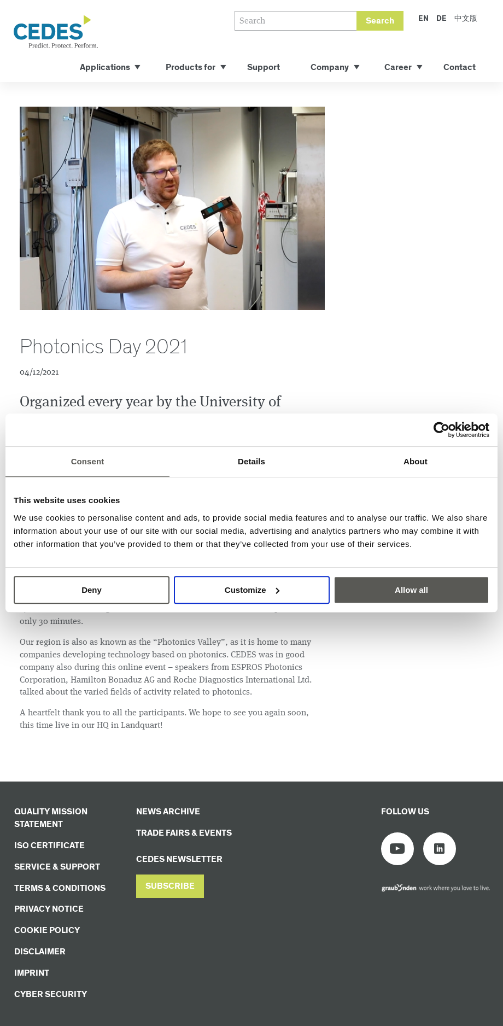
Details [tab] (251, 461)
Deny (91, 589)
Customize (252, 589)
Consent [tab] (87, 461)
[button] (170, 886)
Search (380, 21)
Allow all (411, 589)
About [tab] (415, 461)
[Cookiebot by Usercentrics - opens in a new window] (441, 430)
